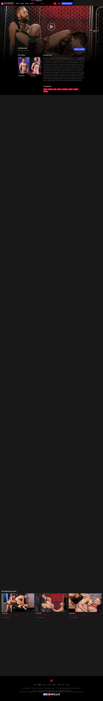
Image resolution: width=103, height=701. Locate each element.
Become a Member (67, 3)
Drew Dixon (10, 614)
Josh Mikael (33, 75)
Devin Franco (21, 75)
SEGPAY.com (62, 691)
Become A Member (79, 49)
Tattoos (59, 89)
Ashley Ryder (5, 614)
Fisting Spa (5, 613)
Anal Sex (50, 89)
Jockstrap (64, 89)
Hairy (55, 89)
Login (59, 3)
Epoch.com (26, 691)
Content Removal (81, 691)
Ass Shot (70, 89)
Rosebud (76, 89)
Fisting (45, 89)
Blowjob (45, 91)
